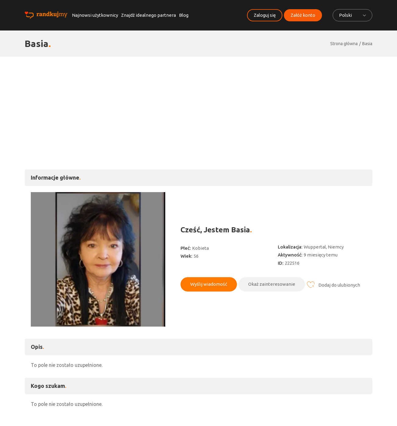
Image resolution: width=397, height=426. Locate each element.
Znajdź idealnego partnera (148, 15)
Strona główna (344, 43)
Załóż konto (303, 15)
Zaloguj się (265, 15)
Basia (367, 43)
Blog (183, 15)
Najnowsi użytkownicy (95, 15)
